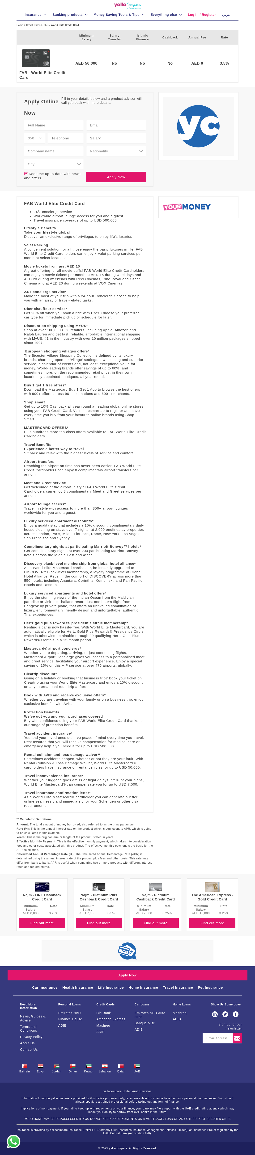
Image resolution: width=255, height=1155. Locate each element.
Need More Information (28, 1006)
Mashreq (103, 1025)
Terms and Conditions (28, 1029)
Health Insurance (77, 987)
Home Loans (182, 1004)
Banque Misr (145, 1023)
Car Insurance (45, 987)
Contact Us (29, 1049)
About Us (27, 1043)
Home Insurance (143, 987)
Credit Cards (33, 25)
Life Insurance (111, 987)
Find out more (42, 923)
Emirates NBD (69, 1013)
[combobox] (34, 138)
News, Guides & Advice (33, 1018)
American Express (110, 1019)
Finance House (70, 1019)
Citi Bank (103, 1013)
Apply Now (116, 177)
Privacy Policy (31, 1037)
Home (20, 25)
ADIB (62, 1025)
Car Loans (142, 1004)
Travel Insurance (178, 987)
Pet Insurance (210, 987)
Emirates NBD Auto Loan (150, 1015)
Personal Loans (69, 1004)
